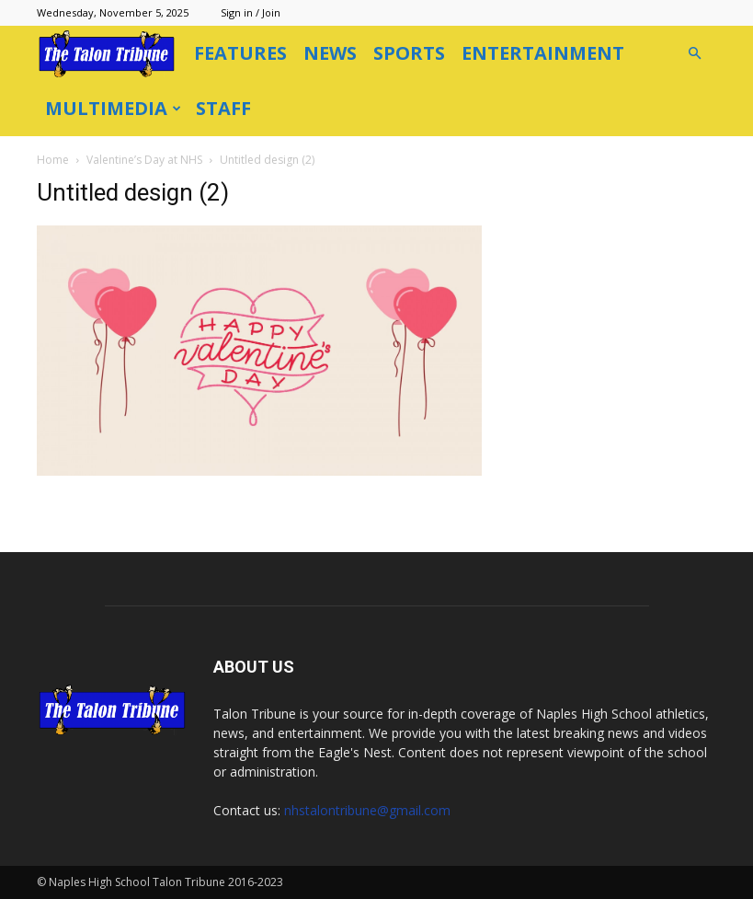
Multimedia (113, 108)
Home (53, 159)
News (330, 52)
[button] (695, 54)
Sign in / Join (250, 12)
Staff (223, 108)
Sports (409, 52)
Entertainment (543, 52)
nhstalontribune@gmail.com (367, 810)
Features (240, 52)
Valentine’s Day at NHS (144, 159)
